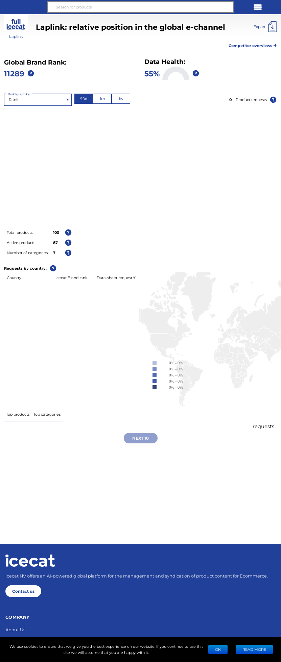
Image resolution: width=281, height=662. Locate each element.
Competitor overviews (253, 44)
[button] (23, 7)
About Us (15, 629)
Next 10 (140, 438)
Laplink (16, 36)
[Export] (265, 26)
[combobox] (9, 100)
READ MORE (254, 649)
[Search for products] (140, 7)
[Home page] (30, 561)
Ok (218, 649)
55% (152, 73)
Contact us (23, 591)
